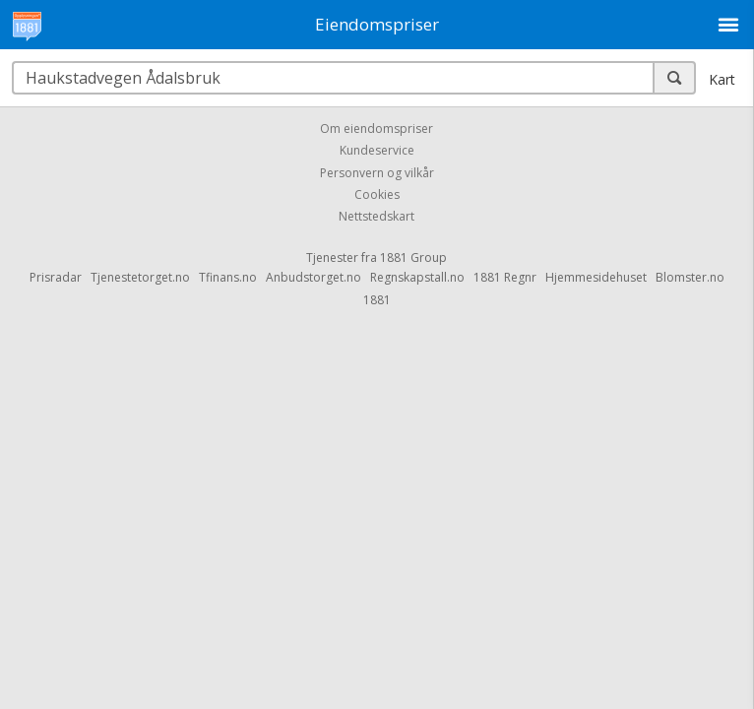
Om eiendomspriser (376, 128)
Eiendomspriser (377, 24)
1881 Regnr (504, 277)
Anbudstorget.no (313, 277)
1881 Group (413, 257)
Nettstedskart (376, 217)
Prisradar (56, 277)
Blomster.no (690, 277)
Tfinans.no (228, 277)
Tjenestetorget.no (140, 277)
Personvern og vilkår (377, 172)
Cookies (377, 194)
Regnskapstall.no (417, 277)
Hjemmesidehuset (596, 277)
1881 (377, 299)
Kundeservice (377, 151)
